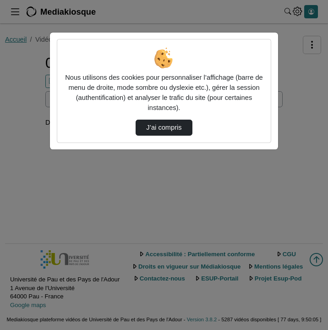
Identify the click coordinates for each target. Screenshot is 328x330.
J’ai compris (163, 127)
